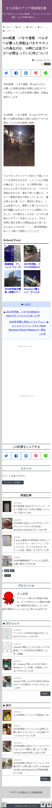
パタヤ (47, 64)
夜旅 (6, 571)
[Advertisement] (25, 368)
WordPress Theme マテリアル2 (26, 806)
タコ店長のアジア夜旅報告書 (26, 8)
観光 (12, 571)
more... (45, 693)
